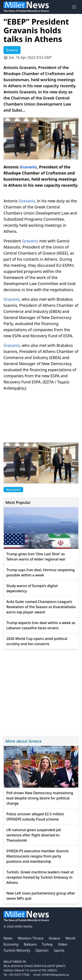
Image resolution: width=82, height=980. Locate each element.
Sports (59, 950)
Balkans (30, 944)
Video (62, 944)
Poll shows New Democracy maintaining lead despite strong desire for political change (39, 798)
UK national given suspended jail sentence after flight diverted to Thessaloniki (33, 835)
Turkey (47, 944)
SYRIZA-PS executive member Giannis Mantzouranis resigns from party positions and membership (37, 856)
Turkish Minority (16, 950)
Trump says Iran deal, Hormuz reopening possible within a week (40, 572)
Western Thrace (30, 938)
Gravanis (28, 166)
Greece (54, 938)
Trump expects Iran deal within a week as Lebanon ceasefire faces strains (40, 625)
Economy (11, 944)
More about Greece (23, 741)
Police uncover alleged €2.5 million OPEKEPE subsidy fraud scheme (35, 817)
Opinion (42, 950)
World (70, 938)
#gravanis (13, 489)
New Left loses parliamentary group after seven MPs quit (40, 896)
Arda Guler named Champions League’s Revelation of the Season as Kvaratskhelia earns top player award (41, 606)
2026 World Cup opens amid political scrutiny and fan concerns (36, 641)
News (7, 938)
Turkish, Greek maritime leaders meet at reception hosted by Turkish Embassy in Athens (40, 877)
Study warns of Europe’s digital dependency (32, 588)
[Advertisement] (41, 692)
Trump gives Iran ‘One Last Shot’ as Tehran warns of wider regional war (36, 557)
